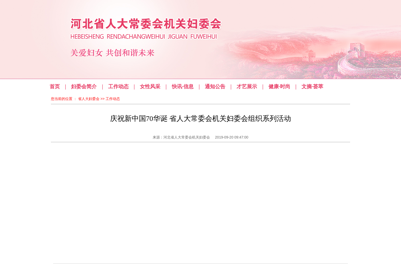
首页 (55, 86)
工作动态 (118, 86)
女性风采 (150, 86)
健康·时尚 (279, 86)
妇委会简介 (84, 86)
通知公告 (215, 86)
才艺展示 (247, 86)
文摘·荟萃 (312, 86)
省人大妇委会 (88, 99)
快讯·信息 (183, 86)
